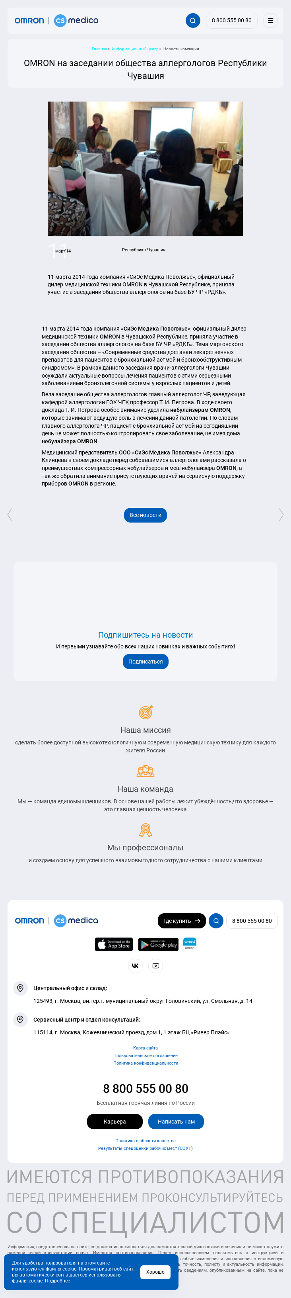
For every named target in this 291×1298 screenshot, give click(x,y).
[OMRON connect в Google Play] (158, 944)
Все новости (145, 515)
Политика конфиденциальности (145, 1063)
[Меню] (270, 20)
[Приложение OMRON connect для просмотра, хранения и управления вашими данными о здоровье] (190, 944)
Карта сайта (145, 1048)
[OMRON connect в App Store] (114, 944)
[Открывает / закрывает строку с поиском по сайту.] (193, 20)
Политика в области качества (145, 1140)
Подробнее (57, 1281)
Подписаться (145, 661)
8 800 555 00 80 (145, 1089)
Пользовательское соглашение (145, 1055)
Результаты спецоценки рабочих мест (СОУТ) (145, 1148)
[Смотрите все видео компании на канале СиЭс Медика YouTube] (155, 966)
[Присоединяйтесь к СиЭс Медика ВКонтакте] (135, 966)
